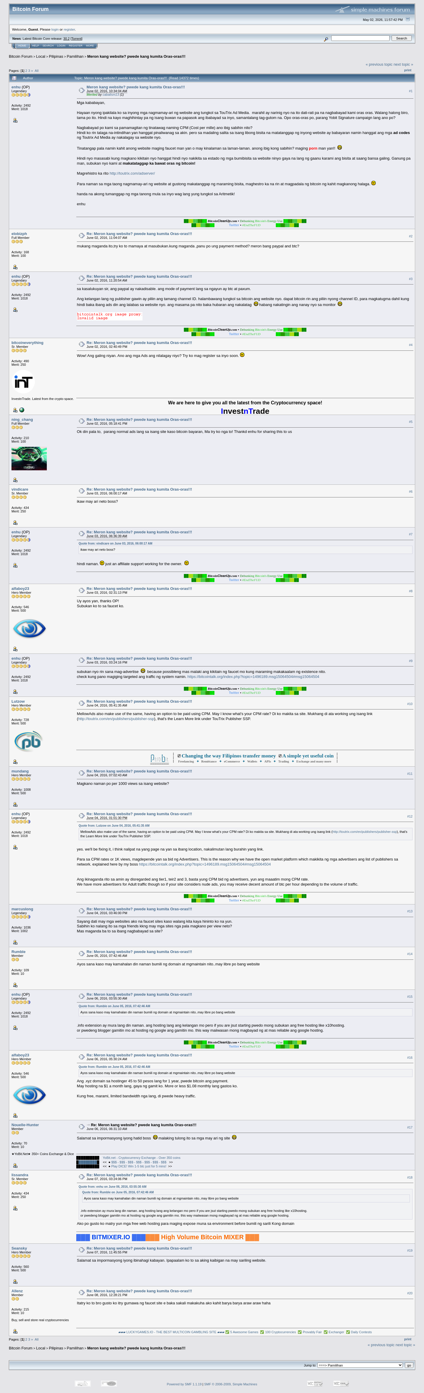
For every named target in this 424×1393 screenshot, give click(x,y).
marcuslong (22, 909)
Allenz (17, 1291)
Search (48, 45)
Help (35, 45)
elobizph (19, 233)
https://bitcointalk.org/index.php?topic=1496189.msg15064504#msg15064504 (253, 676)
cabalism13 (110, 94)
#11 (410, 773)
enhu (16, 87)
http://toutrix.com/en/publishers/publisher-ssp (116, 719)
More (90, 45)
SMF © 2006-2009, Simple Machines (230, 1384)
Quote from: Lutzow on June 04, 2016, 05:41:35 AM (114, 825)
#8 (411, 591)
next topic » (403, 64)
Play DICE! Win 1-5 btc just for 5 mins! (138, 1166)
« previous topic (379, 64)
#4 (411, 345)
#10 (410, 704)
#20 (410, 1293)
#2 (411, 236)
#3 (411, 279)
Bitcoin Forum (20, 56)
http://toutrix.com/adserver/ (132, 173)
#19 (410, 1250)
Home (22, 45)
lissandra (19, 1175)
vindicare (19, 489)
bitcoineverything (27, 342)
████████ (88, 1162)
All (37, 70)
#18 (410, 1177)
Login (61, 45)
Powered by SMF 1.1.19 (184, 1384)
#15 (410, 997)
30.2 (66, 38)
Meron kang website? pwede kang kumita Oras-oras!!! (136, 56)
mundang (20, 771)
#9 (411, 661)
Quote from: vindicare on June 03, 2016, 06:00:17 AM (115, 543)
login (55, 29)
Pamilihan (75, 56)
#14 (410, 954)
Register (75, 45)
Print (407, 70)
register (69, 29)
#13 (410, 911)
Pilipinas (56, 56)
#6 (411, 492)
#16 (410, 1057)
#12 (410, 816)
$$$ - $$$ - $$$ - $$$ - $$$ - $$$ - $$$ (139, 1162)
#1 (411, 91)
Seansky (19, 1248)
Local (40, 56)
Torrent (77, 38)
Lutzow (18, 701)
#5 (411, 422)
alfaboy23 (20, 588)
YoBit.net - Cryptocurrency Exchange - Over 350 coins (141, 1157)
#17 (410, 1127)
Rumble (18, 951)
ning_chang (22, 419)
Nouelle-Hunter (25, 1125)
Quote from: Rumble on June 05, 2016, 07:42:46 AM (114, 1006)
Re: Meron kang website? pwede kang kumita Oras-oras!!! (139, 233)
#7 (411, 534)
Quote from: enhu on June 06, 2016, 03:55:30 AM (112, 1186)
